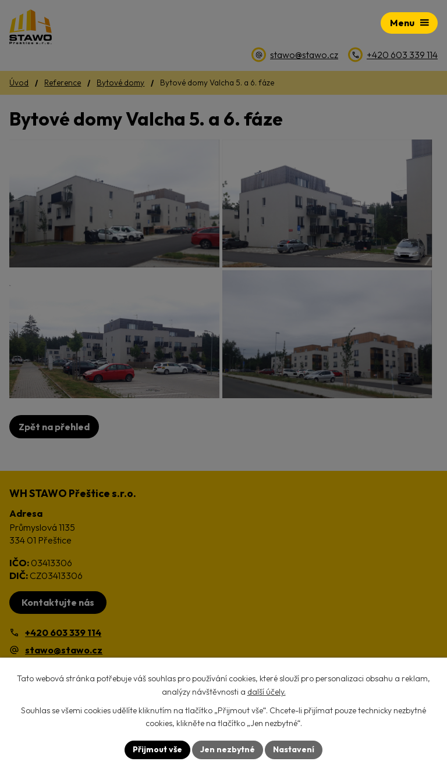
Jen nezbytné (227, 749)
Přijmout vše (157, 749)
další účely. (266, 692)
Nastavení (293, 749)
